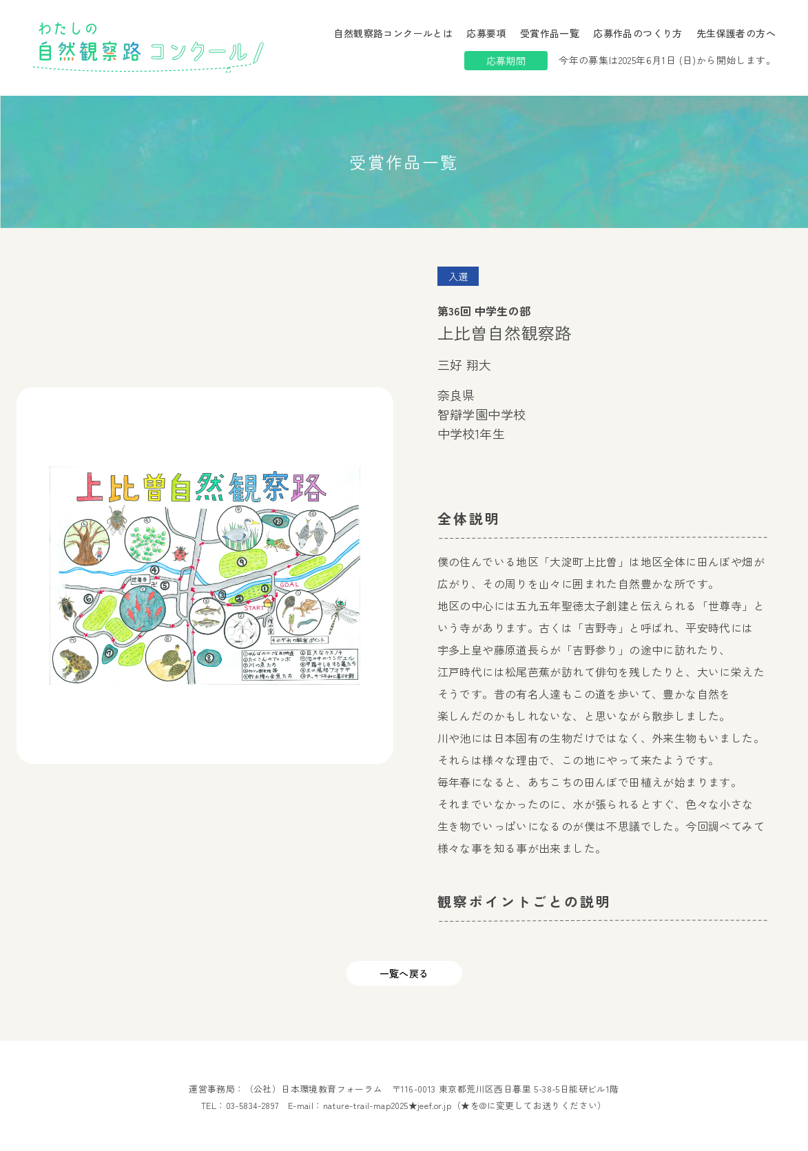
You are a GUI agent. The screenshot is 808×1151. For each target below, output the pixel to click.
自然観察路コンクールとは (393, 33)
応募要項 (486, 33)
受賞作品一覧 (549, 33)
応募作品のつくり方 (638, 33)
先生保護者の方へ (736, 33)
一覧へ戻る (404, 973)
